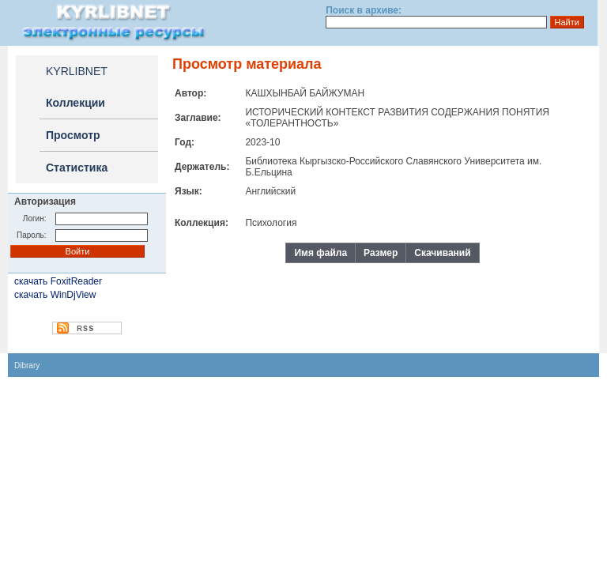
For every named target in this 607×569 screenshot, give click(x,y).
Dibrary (27, 365)
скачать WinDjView (55, 294)
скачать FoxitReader (58, 281)
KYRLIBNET (76, 71)
